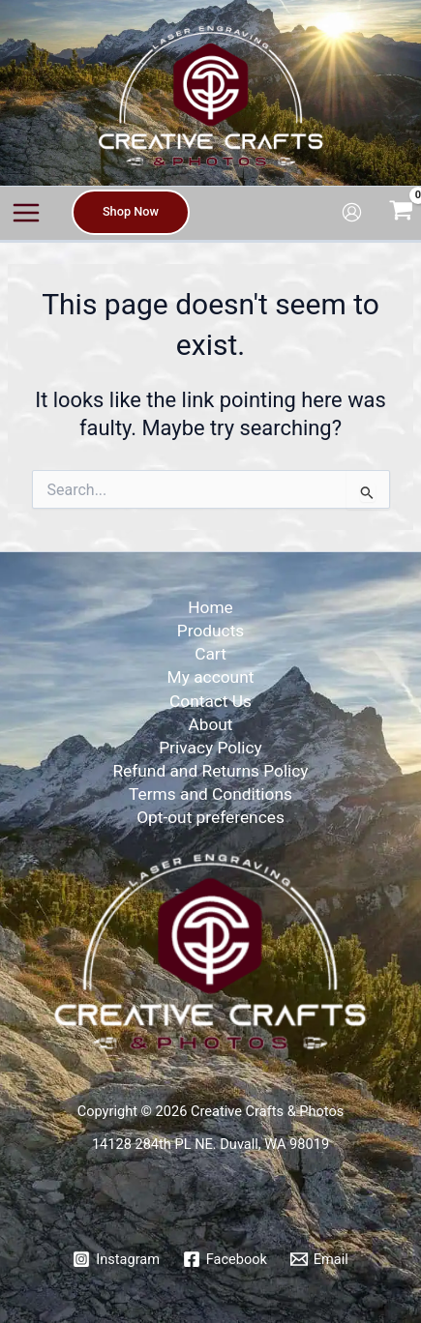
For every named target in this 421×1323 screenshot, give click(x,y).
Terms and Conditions (210, 794)
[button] (131, 212)
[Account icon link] (352, 212)
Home (210, 607)
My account (211, 677)
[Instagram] (116, 1259)
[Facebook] (225, 1259)
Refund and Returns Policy (210, 770)
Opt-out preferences (210, 817)
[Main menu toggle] (26, 213)
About (210, 724)
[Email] (319, 1259)
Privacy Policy (210, 747)
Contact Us (210, 701)
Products (210, 630)
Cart (210, 653)
